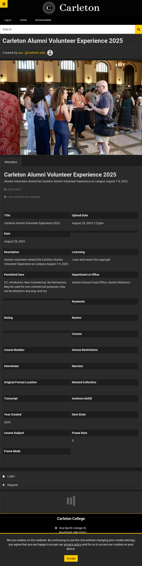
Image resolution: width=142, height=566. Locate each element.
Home (23, 20)
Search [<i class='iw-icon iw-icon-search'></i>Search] (138, 29)
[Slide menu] (4, 4)
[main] (71, 274)
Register (10, 485)
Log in (8, 20)
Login (8, 476)
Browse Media (43, 20)
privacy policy (73, 544)
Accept (71, 558)
